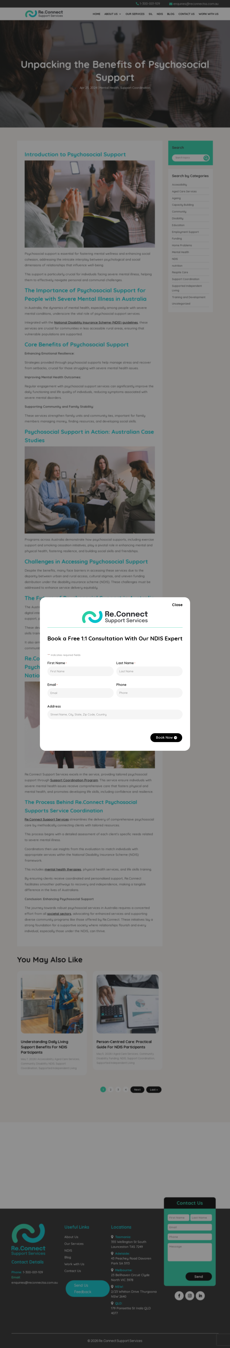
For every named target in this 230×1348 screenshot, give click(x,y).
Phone (121, 685)
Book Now (166, 739)
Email (50, 685)
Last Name (126, 663)
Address (52, 707)
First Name (55, 663)
